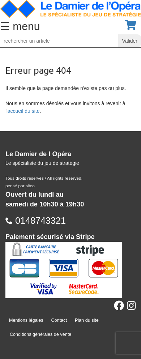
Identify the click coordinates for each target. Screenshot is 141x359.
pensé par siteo (20, 185)
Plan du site (87, 320)
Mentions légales (26, 320)
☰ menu (20, 26)
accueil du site (24, 111)
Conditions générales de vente (40, 334)
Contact (59, 320)
